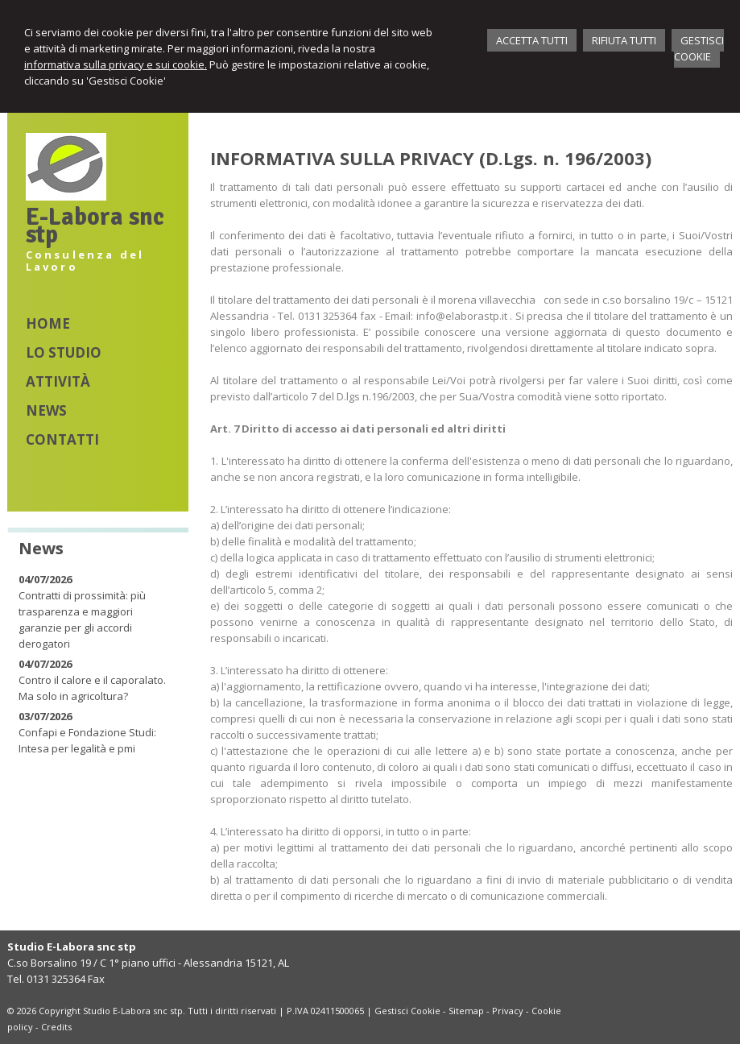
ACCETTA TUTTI (532, 40)
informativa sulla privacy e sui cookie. (115, 64)
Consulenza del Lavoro (85, 260)
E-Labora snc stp (95, 226)
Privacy (507, 1011)
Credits (56, 1027)
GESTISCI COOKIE (699, 48)
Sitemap (466, 1011)
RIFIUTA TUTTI (624, 40)
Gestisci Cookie (407, 1011)
